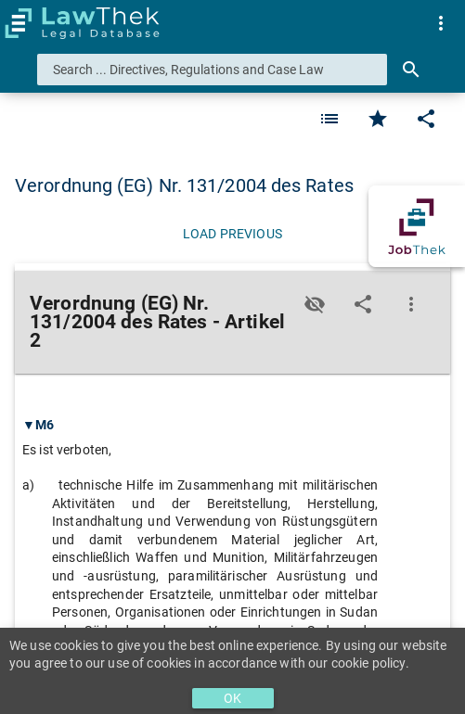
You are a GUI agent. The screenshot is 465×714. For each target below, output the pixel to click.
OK (232, 698)
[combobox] (212, 69)
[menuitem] (440, 23)
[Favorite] (329, 118)
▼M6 (38, 424)
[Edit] (426, 118)
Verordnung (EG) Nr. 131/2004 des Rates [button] (184, 185)
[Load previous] (232, 233)
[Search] (411, 69)
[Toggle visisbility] (314, 304)
